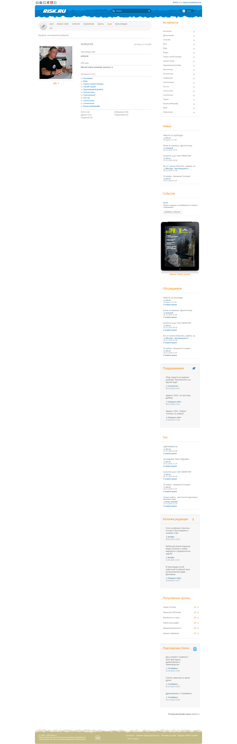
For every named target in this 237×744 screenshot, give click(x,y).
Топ (165, 437)
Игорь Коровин (171, 502)
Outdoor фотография (171, 623)
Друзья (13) (86, 115)
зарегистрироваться (192, 2)
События (76, 24)
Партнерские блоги (180, 648)
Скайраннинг (168, 78)
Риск (52, 24)
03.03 (165, 203)
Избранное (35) (121, 112)
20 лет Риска (132, 739)
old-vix (168, 138)
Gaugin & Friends (169, 607)
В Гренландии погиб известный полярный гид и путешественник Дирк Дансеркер (178, 570)
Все (51, 28)
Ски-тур (86, 98)
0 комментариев (170, 305)
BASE (165, 108)
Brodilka (171, 537)
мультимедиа (121, 24)
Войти (175, 2)
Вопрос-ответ (63, 24)
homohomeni (173, 386)
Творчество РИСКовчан (172, 612)
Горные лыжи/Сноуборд (93, 84)
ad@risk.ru (196, 714)
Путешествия (88, 92)
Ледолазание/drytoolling (93, 89)
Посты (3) (85, 112)
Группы (100, 24)
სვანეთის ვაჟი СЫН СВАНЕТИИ (177, 156)
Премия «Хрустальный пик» (148, 735)
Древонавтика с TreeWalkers (179, 693)
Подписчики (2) (121, 115)
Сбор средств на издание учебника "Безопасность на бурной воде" (178, 379)
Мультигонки (168, 69)
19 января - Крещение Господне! (176, 176)
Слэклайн (166, 40)
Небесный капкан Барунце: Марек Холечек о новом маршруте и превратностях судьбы (178, 550)
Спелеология (88, 103)
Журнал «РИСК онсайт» (188, 735)
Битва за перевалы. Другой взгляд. (178, 146)
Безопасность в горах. (171, 618)
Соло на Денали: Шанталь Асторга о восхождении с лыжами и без (178, 530)
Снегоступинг (88, 101)
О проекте (130, 735)
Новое (167, 126)
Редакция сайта (174, 402)
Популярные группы (176, 598)
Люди (109, 24)
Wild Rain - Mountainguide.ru (177, 169)
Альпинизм (87, 78)
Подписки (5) (86, 117)
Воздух (165, 52)
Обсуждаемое (172, 288)
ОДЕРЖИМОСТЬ (170, 447)
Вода (85, 81)
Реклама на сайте (168, 735)
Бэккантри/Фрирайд (91, 106)
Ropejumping (168, 112)
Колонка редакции (175, 519)
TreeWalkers (173, 668)
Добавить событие (172, 212)
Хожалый (169, 148)
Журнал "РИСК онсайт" (179, 274)
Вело (165, 44)
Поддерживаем (173, 368)
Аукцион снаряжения (171, 633)
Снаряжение (88, 24)
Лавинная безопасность (172, 628)
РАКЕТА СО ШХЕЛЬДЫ (173, 135)
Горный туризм (89, 87)
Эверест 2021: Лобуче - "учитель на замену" (176, 412)
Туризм (165, 99)
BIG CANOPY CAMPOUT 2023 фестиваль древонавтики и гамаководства (177, 661)
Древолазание (168, 35)
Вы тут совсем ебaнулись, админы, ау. (179, 166)
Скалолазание (89, 95)
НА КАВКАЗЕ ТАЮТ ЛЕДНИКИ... (176, 459)
